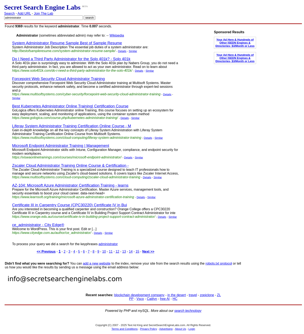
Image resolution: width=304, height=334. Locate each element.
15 (137, 251)
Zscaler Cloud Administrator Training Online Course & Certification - (70, 165)
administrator (108, 244)
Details (122, 51)
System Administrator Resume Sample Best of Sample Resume (67, 43)
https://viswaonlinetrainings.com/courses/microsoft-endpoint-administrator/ (67, 157)
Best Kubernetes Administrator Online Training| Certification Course (70, 106)
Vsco (140, 299)
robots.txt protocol (218, 263)
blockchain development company (139, 295)
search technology (187, 310)
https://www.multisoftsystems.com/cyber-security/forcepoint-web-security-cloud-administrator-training (86, 94)
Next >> (148, 251)
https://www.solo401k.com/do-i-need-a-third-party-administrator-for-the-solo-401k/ (72, 70)
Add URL (24, 13)
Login (191, 328)
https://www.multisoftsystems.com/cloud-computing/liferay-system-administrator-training (76, 137)
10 (104, 251)
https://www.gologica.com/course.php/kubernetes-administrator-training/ (65, 118)
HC (175, 299)
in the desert (176, 295)
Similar (133, 51)
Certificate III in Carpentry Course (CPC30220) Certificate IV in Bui (69, 205)
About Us (180, 328)
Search (9, 13)
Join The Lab (43, 13)
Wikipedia (116, 35)
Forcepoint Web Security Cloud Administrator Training (58, 78)
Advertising (166, 328)
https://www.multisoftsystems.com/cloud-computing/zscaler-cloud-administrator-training (76, 177)
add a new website (97, 263)
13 (124, 251)
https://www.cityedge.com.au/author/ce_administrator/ (51, 233)
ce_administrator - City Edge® (38, 225)
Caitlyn (152, 299)
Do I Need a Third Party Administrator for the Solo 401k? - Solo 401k (71, 59)
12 (117, 251)
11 (111, 251)
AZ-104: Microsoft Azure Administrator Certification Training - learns (70, 185)
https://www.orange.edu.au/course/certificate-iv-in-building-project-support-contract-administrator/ (83, 216)
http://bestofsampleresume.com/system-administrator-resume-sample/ (64, 51)
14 (131, 251)
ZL (219, 295)
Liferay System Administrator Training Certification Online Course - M (71, 126)
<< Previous (46, 251)
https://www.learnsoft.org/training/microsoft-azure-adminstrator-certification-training (73, 197)
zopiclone (207, 295)
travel (193, 295)
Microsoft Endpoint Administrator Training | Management (60, 145)
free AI (165, 299)
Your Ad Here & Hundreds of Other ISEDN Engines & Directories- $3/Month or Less (234, 42)
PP (131, 299)
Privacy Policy (148, 328)
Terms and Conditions (124, 328)
